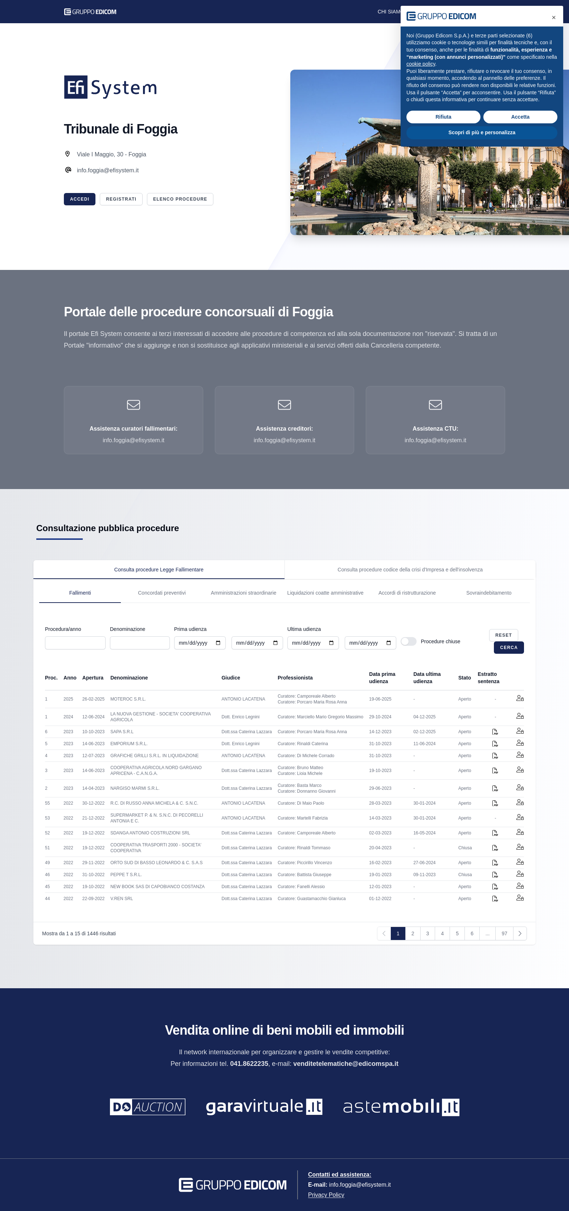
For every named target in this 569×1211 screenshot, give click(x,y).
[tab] (158, 569)
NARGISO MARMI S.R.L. (134, 788)
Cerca (509, 647)
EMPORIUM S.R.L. (129, 743)
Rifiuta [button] (443, 117)
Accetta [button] (520, 117)
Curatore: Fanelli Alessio (301, 886)
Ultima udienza (304, 629)
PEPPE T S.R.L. (126, 874)
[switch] (409, 641)
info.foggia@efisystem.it (360, 1185)
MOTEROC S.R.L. (128, 699)
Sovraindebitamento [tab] (489, 593)
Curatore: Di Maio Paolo (301, 803)
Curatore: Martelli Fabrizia (303, 818)
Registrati (121, 199)
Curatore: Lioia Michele (300, 773)
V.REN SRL (121, 898)
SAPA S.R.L (122, 731)
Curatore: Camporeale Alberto (306, 696)
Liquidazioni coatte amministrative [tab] (325, 593)
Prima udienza (190, 629)
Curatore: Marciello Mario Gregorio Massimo (320, 716)
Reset (503, 635)
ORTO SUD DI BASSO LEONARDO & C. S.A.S (156, 862)
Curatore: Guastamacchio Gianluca (311, 898)
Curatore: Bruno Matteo (300, 767)
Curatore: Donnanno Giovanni (306, 791)
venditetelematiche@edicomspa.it (345, 1063)
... (488, 933)
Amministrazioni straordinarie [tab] (244, 593)
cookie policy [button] (420, 64)
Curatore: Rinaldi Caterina (303, 743)
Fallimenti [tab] (80, 593)
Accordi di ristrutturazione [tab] (407, 593)
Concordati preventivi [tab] (162, 593)
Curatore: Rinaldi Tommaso (304, 847)
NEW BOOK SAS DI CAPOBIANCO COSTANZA (157, 886)
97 (504, 933)
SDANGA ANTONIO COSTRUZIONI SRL (150, 833)
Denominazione (127, 629)
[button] (554, 17)
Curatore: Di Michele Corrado (306, 755)
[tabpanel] (284, 591)
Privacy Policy (326, 1195)
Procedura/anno (63, 629)
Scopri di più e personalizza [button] (482, 132)
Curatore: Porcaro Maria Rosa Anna (312, 702)
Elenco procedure (180, 199)
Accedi (79, 199)
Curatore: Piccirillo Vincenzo (305, 862)
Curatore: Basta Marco (300, 785)
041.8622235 (249, 1063)
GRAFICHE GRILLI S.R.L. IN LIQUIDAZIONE (154, 755)
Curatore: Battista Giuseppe (304, 874)
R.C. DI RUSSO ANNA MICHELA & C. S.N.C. (154, 803)
